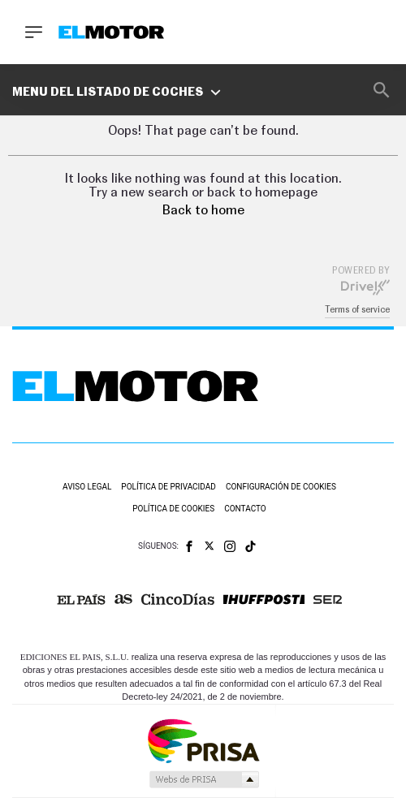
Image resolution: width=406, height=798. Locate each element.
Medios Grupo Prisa (203, 779)
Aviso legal (87, 486)
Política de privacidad (168, 486)
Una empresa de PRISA (203, 740)
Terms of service (357, 309)
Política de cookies (173, 508)
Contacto (245, 508)
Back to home (203, 210)
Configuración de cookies (281, 486)
